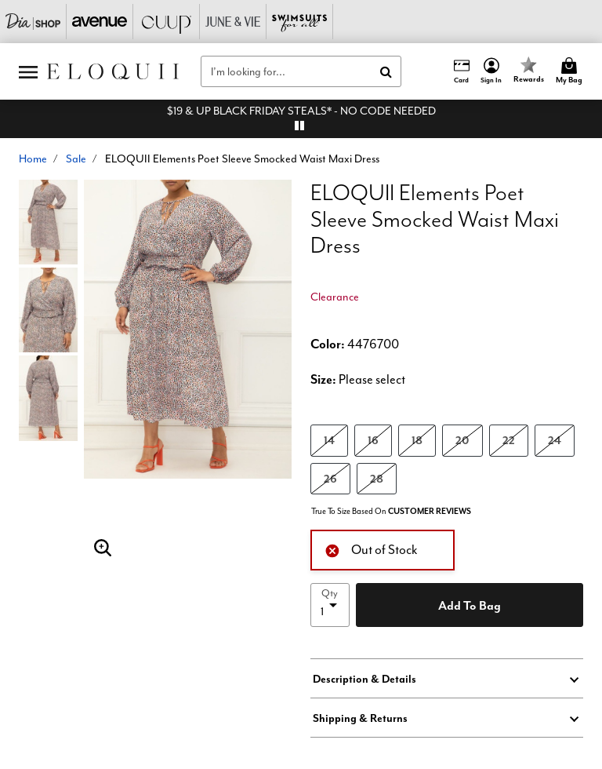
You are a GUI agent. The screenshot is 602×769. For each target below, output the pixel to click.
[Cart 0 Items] (571, 71)
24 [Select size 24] (554, 439)
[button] (491, 71)
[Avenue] (100, 21)
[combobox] (301, 71)
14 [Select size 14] (329, 439)
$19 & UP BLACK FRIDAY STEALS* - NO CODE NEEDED (301, 111)
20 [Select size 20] (462, 439)
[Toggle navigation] (28, 71)
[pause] (299, 125)
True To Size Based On (391, 511)
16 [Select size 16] (373, 439)
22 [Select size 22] (508, 439)
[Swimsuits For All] (300, 21)
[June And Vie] (233, 21)
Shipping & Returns (360, 718)
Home (33, 158)
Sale (76, 158)
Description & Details (364, 679)
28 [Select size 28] (376, 478)
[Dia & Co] (33, 21)
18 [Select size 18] (417, 439)
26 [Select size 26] (330, 478)
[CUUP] (166, 21)
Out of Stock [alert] (371, 549)
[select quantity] (330, 605)
